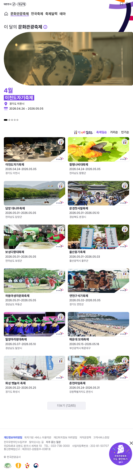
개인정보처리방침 (13, 437)
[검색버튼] (127, 4)
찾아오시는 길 (36, 442)
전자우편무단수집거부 (15, 442)
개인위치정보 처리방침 (65, 437)
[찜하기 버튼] (121, 4)
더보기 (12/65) (66, 405)
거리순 (114, 132)
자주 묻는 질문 (53, 442)
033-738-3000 (60, 445)
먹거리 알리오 (83, 132)
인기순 (125, 132)
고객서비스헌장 (101, 437)
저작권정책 (85, 437)
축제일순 (101, 132)
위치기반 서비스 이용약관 (37, 437)
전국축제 (37, 14)
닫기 (131, 443)
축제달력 (51, 14)
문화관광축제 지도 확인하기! (120, 453)
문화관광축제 (20, 14)
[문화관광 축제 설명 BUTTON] (45, 27)
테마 (63, 14)
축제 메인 (6, 13)
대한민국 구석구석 (15, 4)
